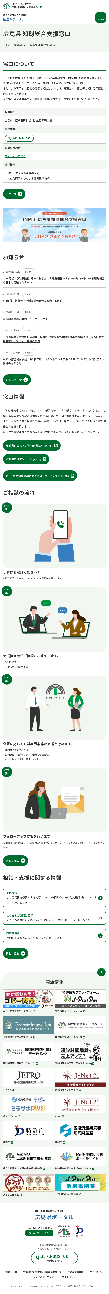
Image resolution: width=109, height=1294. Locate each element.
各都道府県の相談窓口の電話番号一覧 (42, 1271)
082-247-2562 (21, 138)
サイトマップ (69, 1276)
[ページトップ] (101, 972)
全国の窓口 (20, 44)
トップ (6, 44)
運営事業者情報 (76, 1271)
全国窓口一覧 (10, 1271)
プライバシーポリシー (44, 1276)
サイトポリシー (97, 1271)
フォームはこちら (15, 156)
